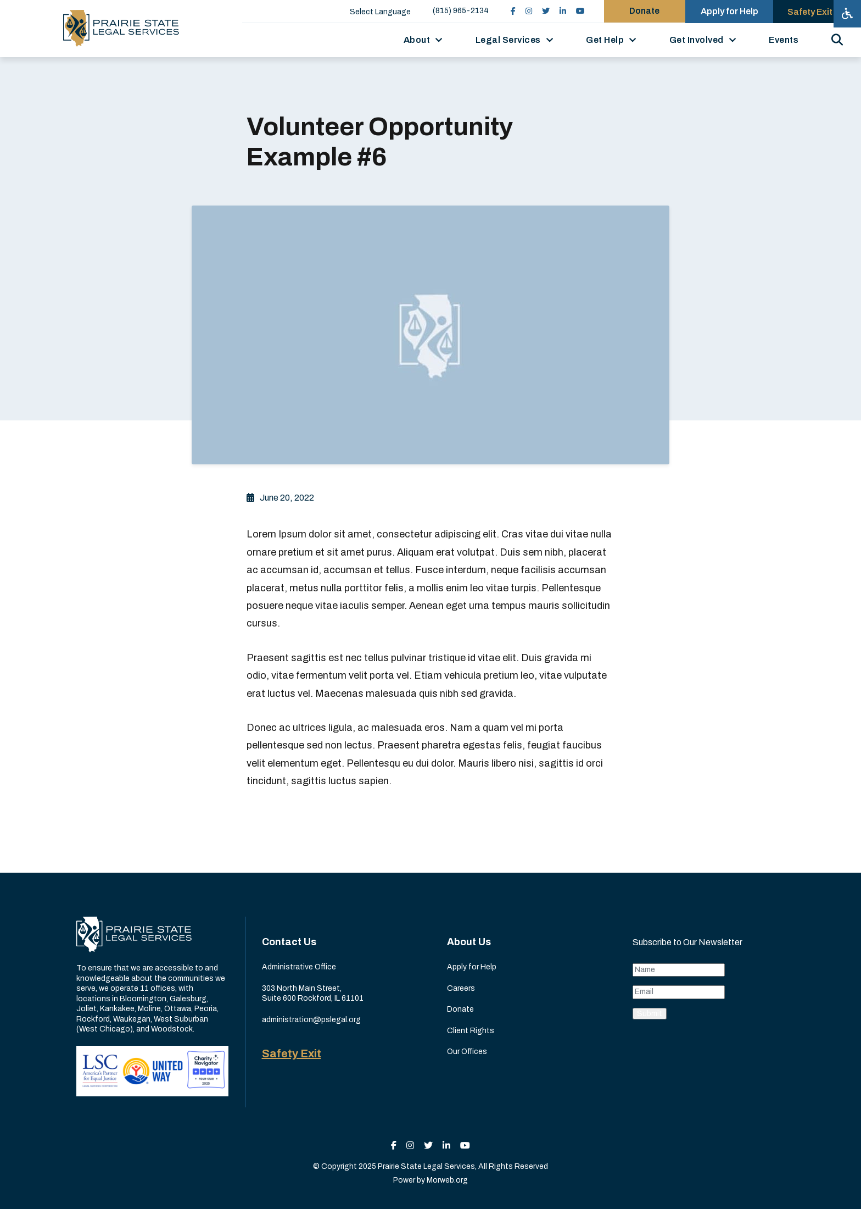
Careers (461, 988)
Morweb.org (447, 1180)
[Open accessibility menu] (847, 13)
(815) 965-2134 (454, 11)
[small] (506, 11)
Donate (460, 1009)
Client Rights (470, 1031)
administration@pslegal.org (311, 1020)
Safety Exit (291, 1053)
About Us (469, 941)
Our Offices (467, 1051)
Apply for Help (471, 967)
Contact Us (289, 941)
